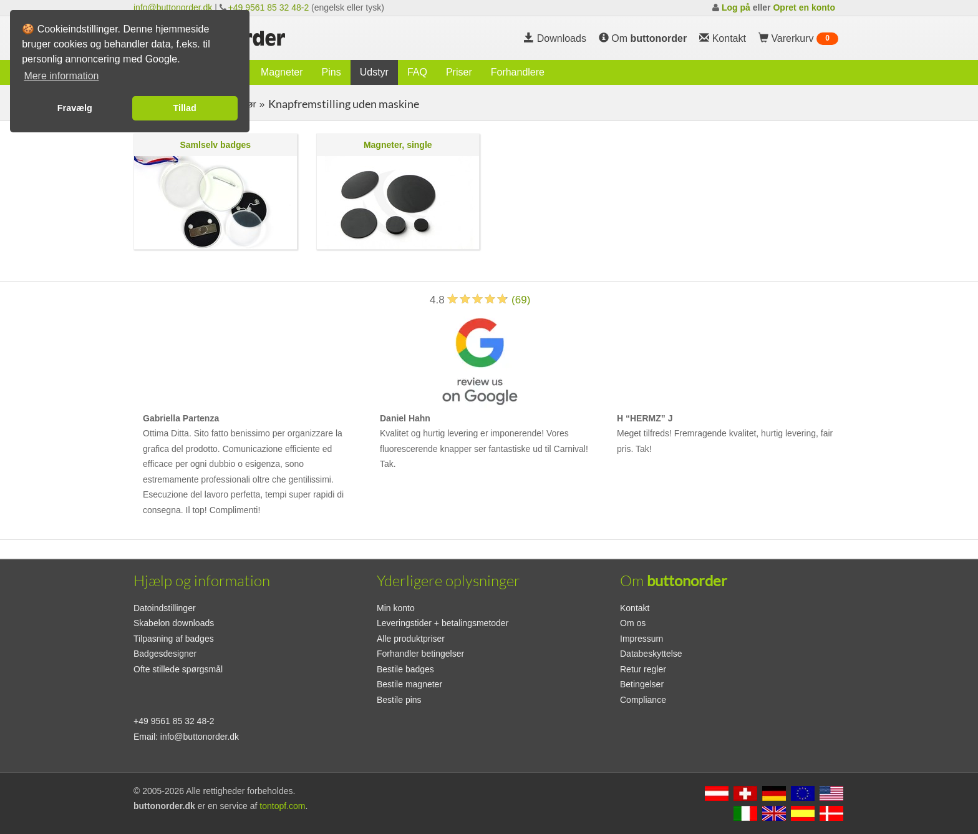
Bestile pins (399, 700)
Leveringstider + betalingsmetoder (442, 623)
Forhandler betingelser (420, 654)
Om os (633, 623)
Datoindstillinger (164, 608)
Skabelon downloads (173, 623)
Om (643, 38)
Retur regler (643, 669)
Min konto (396, 608)
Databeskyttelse (651, 654)
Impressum (641, 639)
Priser (459, 72)
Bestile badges (405, 669)
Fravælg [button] (74, 108)
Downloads (555, 38)
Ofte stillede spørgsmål (178, 669)
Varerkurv (798, 38)
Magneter (282, 72)
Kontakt (634, 608)
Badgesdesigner (164, 654)
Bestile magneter (409, 684)
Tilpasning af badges (173, 639)
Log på (736, 7)
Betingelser (642, 684)
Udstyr (374, 72)
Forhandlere (518, 72)
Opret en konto (804, 7)
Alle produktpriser (411, 639)
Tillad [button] (184, 108)
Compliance (643, 700)
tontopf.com (282, 806)
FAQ (417, 72)
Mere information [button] (61, 76)
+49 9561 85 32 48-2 (268, 7)
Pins (331, 72)
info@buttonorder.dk (172, 7)
